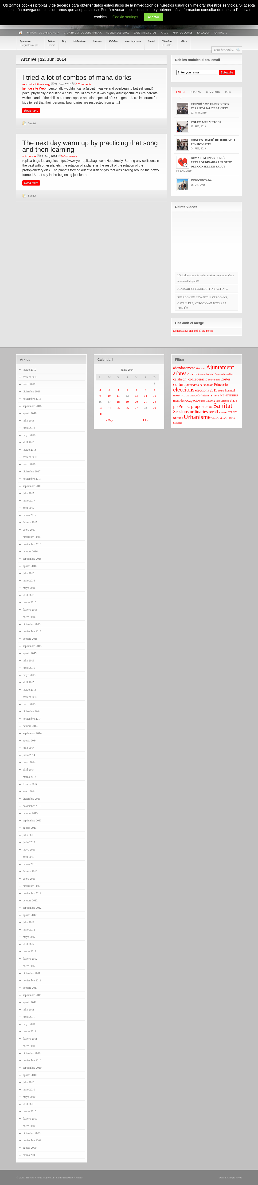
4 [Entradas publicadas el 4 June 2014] (118, 389)
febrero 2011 (30, 1038)
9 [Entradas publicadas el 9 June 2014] (100, 395)
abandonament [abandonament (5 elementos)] (184, 368)
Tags (228, 92)
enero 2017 (29, 529)
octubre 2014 (30, 726)
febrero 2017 (30, 522)
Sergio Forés (235, 1177)
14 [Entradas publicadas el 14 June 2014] (145, 395)
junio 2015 (29, 667)
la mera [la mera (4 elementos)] (214, 395)
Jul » (145, 420)
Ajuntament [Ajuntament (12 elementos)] (220, 367)
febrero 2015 (30, 697)
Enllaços (203, 32)
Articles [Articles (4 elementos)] (192, 374)
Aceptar (153, 17)
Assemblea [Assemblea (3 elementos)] (203, 374)
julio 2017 (28, 493)
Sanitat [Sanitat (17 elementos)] (222, 405)
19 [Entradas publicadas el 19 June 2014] (127, 401)
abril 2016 (28, 595)
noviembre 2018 (32, 398)
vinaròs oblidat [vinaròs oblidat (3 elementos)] (227, 418)
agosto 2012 (29, 915)
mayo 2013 (29, 849)
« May (109, 420)
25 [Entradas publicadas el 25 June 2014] (118, 408)
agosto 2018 (29, 413)
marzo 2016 (29, 602)
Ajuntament (30, 43)
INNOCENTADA (201, 180)
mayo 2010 (29, 1096)
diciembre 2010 (31, 1053)
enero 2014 (29, 791)
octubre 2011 (30, 987)
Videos (184, 41)
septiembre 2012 (32, 907)
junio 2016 (29, 580)
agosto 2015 (29, 653)
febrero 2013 (30, 871)
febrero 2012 (30, 958)
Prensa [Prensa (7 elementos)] (184, 406)
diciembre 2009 (31, 1133)
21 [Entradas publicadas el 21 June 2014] (145, 401)
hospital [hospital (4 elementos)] (230, 390)
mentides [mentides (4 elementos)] (179, 400)
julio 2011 (28, 1009)
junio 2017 (29, 500)
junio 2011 (29, 1016)
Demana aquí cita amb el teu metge (193, 330)
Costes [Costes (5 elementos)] (225, 379)
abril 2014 (28, 769)
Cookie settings (125, 17)
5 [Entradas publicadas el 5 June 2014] (127, 389)
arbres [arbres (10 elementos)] (179, 373)
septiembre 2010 (32, 1067)
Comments (213, 92)
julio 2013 (28, 835)
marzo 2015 (29, 689)
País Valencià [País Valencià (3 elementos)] (222, 400)
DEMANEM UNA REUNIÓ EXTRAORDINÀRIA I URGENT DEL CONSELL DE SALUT (211, 162)
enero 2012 (29, 966)
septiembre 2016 (32, 558)
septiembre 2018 (32, 406)
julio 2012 (28, 922)
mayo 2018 (29, 435)
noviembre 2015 (32, 631)
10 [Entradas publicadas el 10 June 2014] (109, 395)
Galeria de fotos (144, 32)
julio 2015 (28, 660)
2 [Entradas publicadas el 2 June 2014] (100, 389)
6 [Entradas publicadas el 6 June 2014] (136, 389)
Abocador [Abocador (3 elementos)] (200, 368)
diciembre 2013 (31, 798)
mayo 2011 (29, 1024)
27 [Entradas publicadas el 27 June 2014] (136, 408)
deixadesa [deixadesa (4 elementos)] (192, 385)
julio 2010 (28, 1082)
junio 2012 (29, 929)
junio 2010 (29, 1089)
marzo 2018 (29, 449)
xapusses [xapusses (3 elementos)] (177, 423)
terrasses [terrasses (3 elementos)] (223, 412)
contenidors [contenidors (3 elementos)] (214, 379)
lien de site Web (34, 88)
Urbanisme (167, 43)
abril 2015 (28, 682)
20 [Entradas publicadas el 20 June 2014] (136, 401)
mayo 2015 (29, 675)
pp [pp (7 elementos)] (175, 406)
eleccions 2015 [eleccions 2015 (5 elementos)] (206, 390)
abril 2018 (28, 442)
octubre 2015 (30, 638)
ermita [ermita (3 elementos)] (221, 390)
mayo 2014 (29, 762)
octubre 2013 (30, 813)
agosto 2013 (29, 827)
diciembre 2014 (31, 711)
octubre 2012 (30, 900)
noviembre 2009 (32, 1140)
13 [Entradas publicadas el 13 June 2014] (136, 395)
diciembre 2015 (31, 624)
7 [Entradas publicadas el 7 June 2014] (145, 389)
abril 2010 (28, 1104)
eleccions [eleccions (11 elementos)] (183, 389)
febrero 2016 (30, 609)
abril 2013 (28, 856)
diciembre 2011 (31, 973)
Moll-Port (113, 41)
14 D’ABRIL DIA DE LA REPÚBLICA (83, 32)
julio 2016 (28, 573)
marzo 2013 (29, 864)
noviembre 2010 (32, 1060)
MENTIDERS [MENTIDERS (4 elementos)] (229, 395)
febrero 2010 (30, 1118)
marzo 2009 (29, 1155)
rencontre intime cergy (36, 84)
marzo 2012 (29, 951)
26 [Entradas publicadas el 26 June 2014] (127, 408)
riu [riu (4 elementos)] (211, 407)
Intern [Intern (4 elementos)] (205, 395)
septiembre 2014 (32, 733)
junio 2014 (29, 755)
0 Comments (83, 84)
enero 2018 (29, 464)
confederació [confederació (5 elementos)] (197, 379)
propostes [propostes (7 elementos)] (199, 406)
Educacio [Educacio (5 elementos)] (221, 385)
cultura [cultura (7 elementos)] (179, 384)
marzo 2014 (29, 777)
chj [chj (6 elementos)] (185, 379)
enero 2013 (29, 878)
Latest (180, 92)
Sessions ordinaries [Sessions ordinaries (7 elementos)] (190, 411)
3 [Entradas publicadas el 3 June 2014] (109, 389)
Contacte (221, 32)
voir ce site (29, 156)
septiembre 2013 (32, 820)
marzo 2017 (29, 515)
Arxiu (164, 32)
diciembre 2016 (31, 537)
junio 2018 (29, 427)
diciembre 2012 (31, 886)
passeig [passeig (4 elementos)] (210, 400)
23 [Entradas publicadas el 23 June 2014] (100, 408)
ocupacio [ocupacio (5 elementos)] (192, 400)
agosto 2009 (29, 1147)
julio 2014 (28, 747)
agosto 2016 (29, 566)
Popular (195, 92)
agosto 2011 (29, 1002)
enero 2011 (29, 1046)
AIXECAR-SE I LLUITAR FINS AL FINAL (202, 288)
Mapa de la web (183, 32)
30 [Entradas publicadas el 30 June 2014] (100, 414)
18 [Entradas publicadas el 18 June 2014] (118, 401)
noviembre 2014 (32, 718)
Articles (51, 43)
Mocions (97, 41)
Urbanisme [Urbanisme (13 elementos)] (197, 417)
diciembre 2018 (31, 391)
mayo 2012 (29, 936)
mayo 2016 (29, 587)
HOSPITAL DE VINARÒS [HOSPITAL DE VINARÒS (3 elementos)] (187, 395)
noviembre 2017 (32, 478)
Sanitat (151, 41)
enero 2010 (29, 1126)
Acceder (78, 1177)
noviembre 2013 (32, 806)
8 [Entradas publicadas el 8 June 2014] (154, 389)
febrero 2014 (30, 784)
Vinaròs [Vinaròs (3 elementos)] (215, 418)
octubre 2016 (30, 551)
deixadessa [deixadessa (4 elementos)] (206, 385)
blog (64, 41)
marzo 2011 (29, 1031)
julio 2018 (28, 420)
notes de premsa (133, 41)
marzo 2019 (29, 369)
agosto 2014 (29, 740)
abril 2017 (28, 507)
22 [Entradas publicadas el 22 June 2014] (154, 401)
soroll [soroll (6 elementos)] (213, 411)
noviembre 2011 (32, 980)
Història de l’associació (43, 32)
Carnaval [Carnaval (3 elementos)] (219, 374)
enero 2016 (29, 617)
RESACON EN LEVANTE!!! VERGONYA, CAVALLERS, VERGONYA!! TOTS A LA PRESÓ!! (202, 303)
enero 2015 (29, 704)
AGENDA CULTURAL (117, 32)
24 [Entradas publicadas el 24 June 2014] (109, 408)
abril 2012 (28, 944)
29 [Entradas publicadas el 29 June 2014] (154, 408)
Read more (31, 110)
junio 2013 (29, 842)
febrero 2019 (30, 377)
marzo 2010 (29, 1111)
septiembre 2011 (32, 995)
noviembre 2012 (32, 893)
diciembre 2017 (31, 471)
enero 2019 (29, 384)
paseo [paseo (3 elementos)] (202, 400)
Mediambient (79, 41)
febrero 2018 (30, 457)
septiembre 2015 (32, 646)
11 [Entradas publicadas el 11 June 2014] (118, 395)
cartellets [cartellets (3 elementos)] (228, 374)
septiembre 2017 (32, 486)
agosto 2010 (29, 1075)
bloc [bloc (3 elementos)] (212, 374)
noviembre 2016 (32, 544)
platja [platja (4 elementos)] (233, 400)
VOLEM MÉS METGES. (206, 122)
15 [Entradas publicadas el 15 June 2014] (154, 395)
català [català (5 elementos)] (177, 379)
